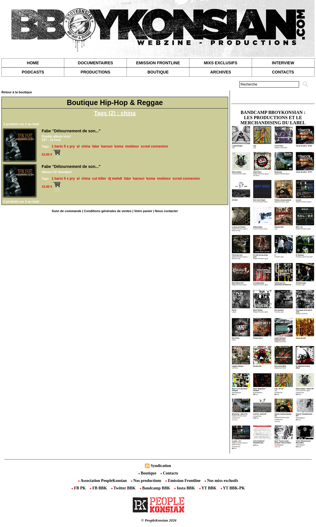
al (78, 146)
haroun (107, 146)
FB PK (79, 488)
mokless (132, 146)
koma (118, 146)
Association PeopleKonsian (103, 480)
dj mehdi (115, 179)
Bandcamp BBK (155, 488)
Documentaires (95, 63)
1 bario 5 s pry (63, 146)
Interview (283, 63)
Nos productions (146, 480)
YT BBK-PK (232, 488)
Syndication (161, 466)
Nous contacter (166, 211)
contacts (283, 72)
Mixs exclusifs (220, 63)
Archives (220, 72)
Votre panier (143, 211)
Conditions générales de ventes (108, 211)
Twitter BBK (124, 488)
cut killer (99, 179)
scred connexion (154, 146)
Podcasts (33, 72)
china (85, 146)
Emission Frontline (158, 63)
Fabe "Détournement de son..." (71, 131)
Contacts (169, 473)
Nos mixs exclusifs (221, 480)
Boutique (158, 72)
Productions (95, 72)
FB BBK (99, 488)
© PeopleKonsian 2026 (159, 520)
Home (33, 63)
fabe (95, 146)
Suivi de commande (66, 211)
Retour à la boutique (16, 92)
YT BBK (208, 488)
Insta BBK (185, 488)
